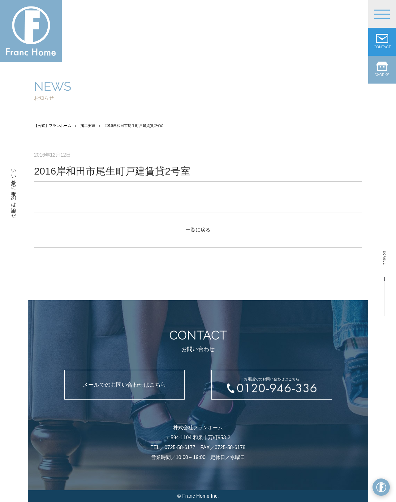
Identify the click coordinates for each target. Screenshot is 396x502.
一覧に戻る (198, 229)
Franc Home (195, 496)
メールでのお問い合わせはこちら (124, 385)
